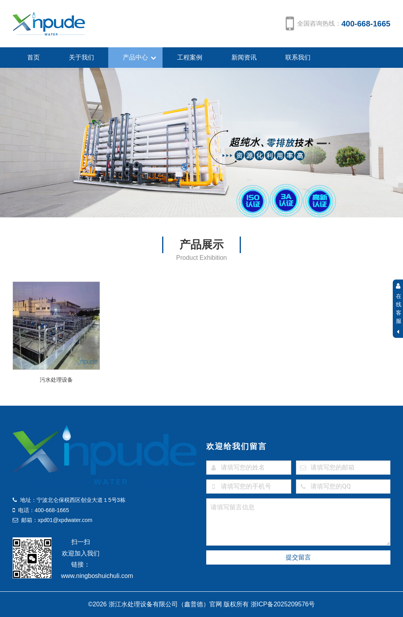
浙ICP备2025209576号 (283, 604)
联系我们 (298, 57)
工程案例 (189, 57)
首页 (33, 57)
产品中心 (135, 57)
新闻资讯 (244, 57)
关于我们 (81, 57)
